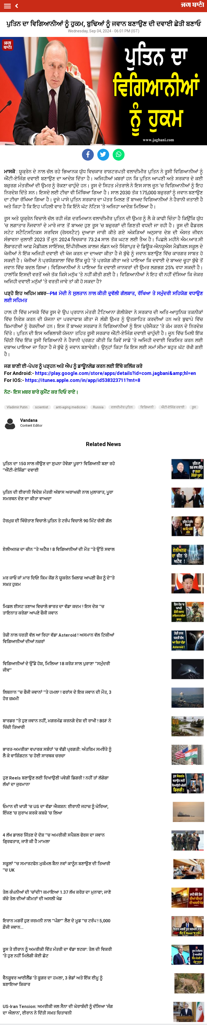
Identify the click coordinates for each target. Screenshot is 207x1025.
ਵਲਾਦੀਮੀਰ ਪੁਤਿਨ (122, 407)
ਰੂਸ (194, 407)
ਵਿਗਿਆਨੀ (147, 407)
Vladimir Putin (17, 407)
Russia (98, 407)
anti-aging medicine (70, 407)
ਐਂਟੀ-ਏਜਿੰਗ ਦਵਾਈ (172, 407)
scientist (41, 407)
